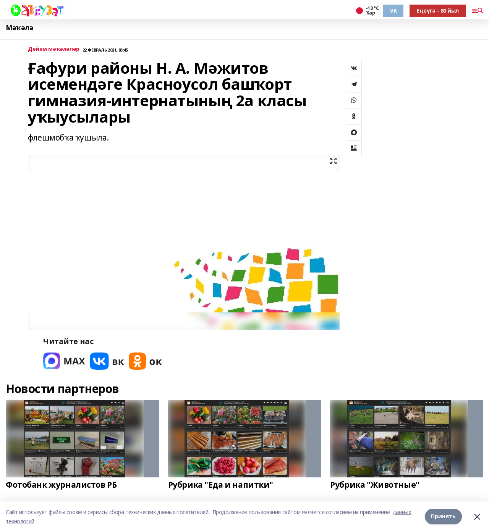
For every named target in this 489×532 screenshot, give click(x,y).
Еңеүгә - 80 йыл (437, 10)
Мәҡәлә (19, 28)
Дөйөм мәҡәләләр (53, 49)
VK (393, 10)
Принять (443, 516)
